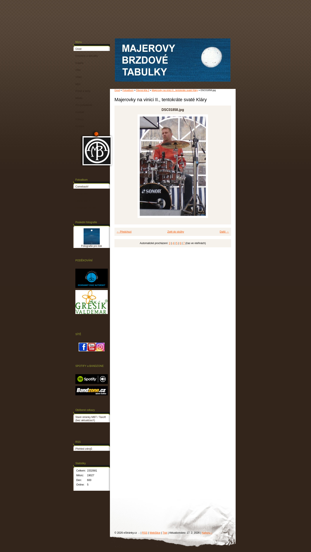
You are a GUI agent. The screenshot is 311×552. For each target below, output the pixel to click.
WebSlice (154, 532)
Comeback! (82, 186)
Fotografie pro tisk (85, 207)
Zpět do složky (175, 231)
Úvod (117, 90)
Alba (78, 69)
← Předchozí (124, 231)
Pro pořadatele (83, 105)
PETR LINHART (84, 427)
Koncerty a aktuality (86, 55)
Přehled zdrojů (83, 448)
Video (78, 77)
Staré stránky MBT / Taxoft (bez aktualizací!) (90, 419)
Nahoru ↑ (207, 532)
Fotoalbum (127, 90)
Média (79, 98)
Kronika (79, 126)
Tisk (164, 532)
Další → (224, 231)
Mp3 (77, 84)
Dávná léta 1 (82, 193)
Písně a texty (82, 91)
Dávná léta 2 (142, 90)
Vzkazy (79, 119)
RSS (145, 532)
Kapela (79, 63)
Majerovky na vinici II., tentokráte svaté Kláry (175, 90)
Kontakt (79, 112)
